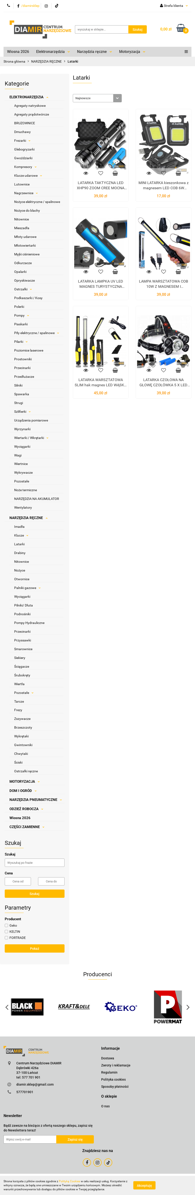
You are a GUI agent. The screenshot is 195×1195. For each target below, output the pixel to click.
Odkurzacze (23, 263)
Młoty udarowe (25, 237)
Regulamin (109, 1072)
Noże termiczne (25, 490)
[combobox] (97, 98)
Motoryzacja (132, 51)
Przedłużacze (24, 376)
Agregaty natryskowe (30, 105)
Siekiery (19, 658)
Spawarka (21, 394)
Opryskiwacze (24, 280)
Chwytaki (21, 754)
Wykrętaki (21, 736)
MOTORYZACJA (24, 781)
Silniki (18, 385)
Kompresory (25, 167)
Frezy (18, 710)
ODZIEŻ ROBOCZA (26, 809)
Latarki (19, 544)
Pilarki (21, 342)
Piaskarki (21, 324)
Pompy (21, 315)
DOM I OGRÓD (23, 791)
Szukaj (34, 894)
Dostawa (107, 1058)
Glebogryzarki (24, 149)
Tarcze (19, 701)
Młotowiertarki (25, 245)
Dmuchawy (22, 132)
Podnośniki (22, 614)
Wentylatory (23, 507)
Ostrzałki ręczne (26, 771)
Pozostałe (21, 481)
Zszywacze (22, 719)
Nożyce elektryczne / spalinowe (37, 202)
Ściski (18, 762)
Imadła (19, 527)
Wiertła (19, 684)
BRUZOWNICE (24, 123)
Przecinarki (22, 368)
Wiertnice (21, 464)
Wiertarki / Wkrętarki (31, 438)
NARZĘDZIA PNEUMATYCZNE (35, 800)
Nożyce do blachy (27, 210)
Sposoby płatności (115, 1086)
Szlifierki (22, 411)
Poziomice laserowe (28, 350)
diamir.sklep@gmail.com (35, 1084)
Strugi (18, 403)
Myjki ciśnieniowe (26, 254)
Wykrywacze (23, 472)
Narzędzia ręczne (94, 51)
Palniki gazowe (27, 588)
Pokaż (34, 948)
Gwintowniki (23, 745)
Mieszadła (21, 228)
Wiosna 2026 (18, 51)
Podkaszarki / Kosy (28, 298)
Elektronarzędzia (53, 51)
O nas (105, 1106)
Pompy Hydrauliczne (29, 623)
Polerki (19, 307)
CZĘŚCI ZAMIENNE (26, 827)
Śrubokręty (22, 675)
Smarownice (23, 649)
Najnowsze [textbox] (83, 98)
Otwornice (21, 579)
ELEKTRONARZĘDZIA (28, 97)
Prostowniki (23, 359)
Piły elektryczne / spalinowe (36, 333)
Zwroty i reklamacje (115, 1065)
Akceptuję (144, 1185)
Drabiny (20, 553)
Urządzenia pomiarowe (31, 420)
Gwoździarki (23, 158)
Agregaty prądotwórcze (31, 114)
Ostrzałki (23, 289)
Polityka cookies (113, 1079)
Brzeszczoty (23, 727)
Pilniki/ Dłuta (23, 605)
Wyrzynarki (22, 429)
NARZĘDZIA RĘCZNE (28, 518)
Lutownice (22, 184)
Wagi (18, 455)
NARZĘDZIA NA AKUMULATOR (36, 499)
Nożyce (19, 570)
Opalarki (20, 272)
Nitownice (21, 219)
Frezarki (22, 140)
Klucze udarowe (28, 175)
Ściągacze (21, 666)
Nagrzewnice (26, 193)
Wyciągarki (22, 446)
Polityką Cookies (69, 1181)
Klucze (21, 535)
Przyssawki (22, 640)
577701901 (24, 1092)
